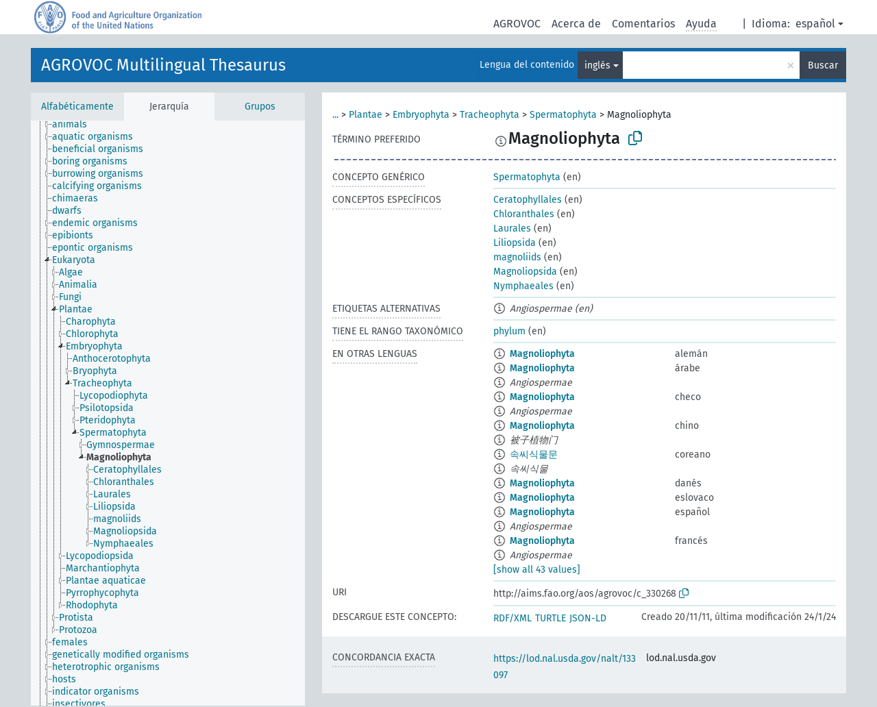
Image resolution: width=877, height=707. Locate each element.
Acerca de (576, 23)
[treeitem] (75, 125)
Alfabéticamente (77, 106)
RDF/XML (512, 618)
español (815, 23)
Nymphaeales (523, 286)
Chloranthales (523, 214)
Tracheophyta (489, 115)
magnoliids (517, 257)
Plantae (365, 115)
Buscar (823, 65)
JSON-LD (587, 618)
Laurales (512, 228)
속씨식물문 (534, 454)
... (335, 115)
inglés (597, 65)
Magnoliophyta (542, 354)
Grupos (260, 106)
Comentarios (643, 23)
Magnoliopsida (525, 271)
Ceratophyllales (527, 200)
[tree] (168, 413)
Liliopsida (514, 243)
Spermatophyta (563, 115)
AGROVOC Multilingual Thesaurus (163, 65)
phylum (509, 331)
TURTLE (550, 618)
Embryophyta (421, 115)
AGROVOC (517, 23)
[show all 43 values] (536, 569)
